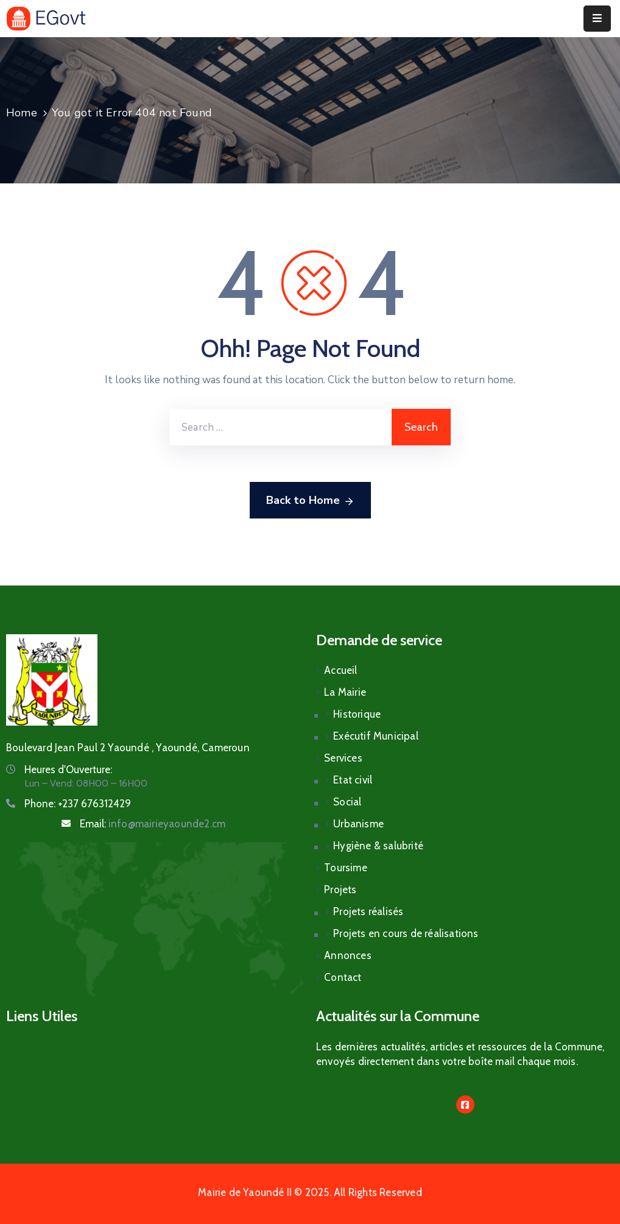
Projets (340, 889)
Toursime (345, 867)
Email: (152, 824)
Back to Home (310, 501)
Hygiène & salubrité (378, 846)
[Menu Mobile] (597, 18)
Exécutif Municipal (375, 736)
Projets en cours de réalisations (405, 933)
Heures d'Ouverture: (68, 769)
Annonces (348, 955)
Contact (342, 977)
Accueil (340, 670)
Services (343, 758)
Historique (357, 714)
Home (21, 112)
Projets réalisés (368, 911)
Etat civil (352, 780)
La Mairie (345, 692)
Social (347, 802)
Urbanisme (358, 824)
